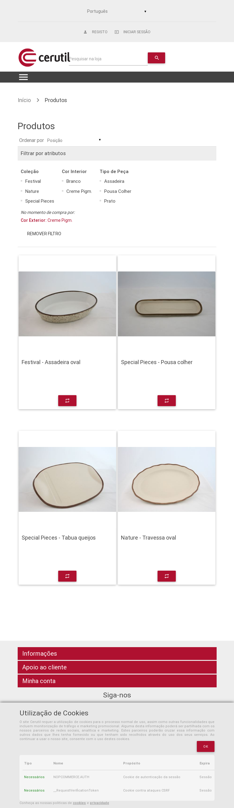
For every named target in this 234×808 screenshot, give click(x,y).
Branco (73, 181)
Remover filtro (44, 233)
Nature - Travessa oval (148, 537)
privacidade (99, 803)
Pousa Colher (117, 191)
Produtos (56, 100)
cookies (79, 803)
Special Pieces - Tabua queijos (59, 537)
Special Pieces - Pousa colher (157, 362)
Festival (33, 181)
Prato (109, 201)
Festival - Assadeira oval (51, 362)
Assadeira (114, 181)
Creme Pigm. (79, 191)
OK (205, 746)
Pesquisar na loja (85, 59)
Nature (32, 191)
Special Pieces (39, 201)
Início (24, 100)
